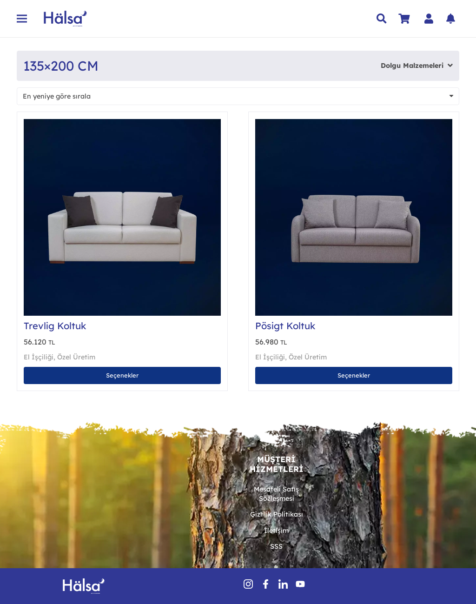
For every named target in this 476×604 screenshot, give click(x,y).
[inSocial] (283, 584)
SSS (276, 546)
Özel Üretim (76, 357)
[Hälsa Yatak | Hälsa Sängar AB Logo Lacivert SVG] (65, 18)
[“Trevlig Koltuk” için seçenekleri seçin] (122, 375)
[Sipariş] (238, 96)
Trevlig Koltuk (55, 326)
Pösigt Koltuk (285, 326)
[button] (381, 18)
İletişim (276, 530)
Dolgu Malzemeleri (412, 65)
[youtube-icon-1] (300, 584)
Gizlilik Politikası (276, 514)
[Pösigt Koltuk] (353, 123)
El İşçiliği (38, 357)
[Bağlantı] (430, 18)
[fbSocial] (266, 584)
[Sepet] (404, 18)
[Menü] (21, 18)
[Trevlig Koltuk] (122, 123)
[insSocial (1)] (248, 584)
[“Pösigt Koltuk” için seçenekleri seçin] (353, 375)
